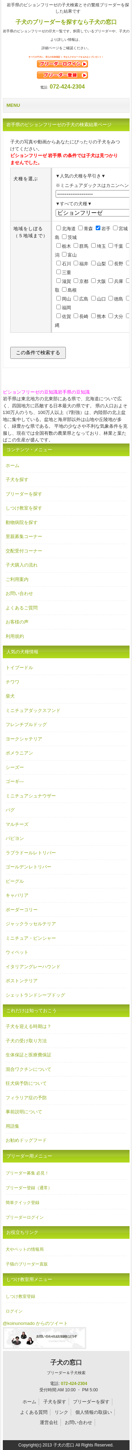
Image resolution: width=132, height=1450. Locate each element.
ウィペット (17, 952)
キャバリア (17, 895)
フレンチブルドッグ (26, 724)
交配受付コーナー (24, 551)
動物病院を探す (22, 522)
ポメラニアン (19, 753)
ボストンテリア (22, 980)
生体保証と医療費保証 (28, 1054)
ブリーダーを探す (24, 494)
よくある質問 (34, 1412)
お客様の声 (17, 621)
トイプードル (19, 667)
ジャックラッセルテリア (31, 923)
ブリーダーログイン (25, 1217)
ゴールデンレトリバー (28, 866)
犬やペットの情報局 (25, 1249)
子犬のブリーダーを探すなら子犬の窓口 (66, 22)
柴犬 (10, 696)
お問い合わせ (19, 593)
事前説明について (24, 1111)
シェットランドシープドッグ (35, 995)
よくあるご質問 (22, 607)
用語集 (12, 1126)
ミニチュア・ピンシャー (31, 938)
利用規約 (15, 636)
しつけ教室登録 (20, 1296)
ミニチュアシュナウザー (31, 795)
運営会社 (49, 1422)
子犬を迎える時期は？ (28, 1026)
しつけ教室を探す (24, 508)
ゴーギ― (15, 781)
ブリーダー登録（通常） (29, 1187)
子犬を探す (17, 479)
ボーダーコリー (22, 909)
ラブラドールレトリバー (31, 852)
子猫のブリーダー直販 (27, 1264)
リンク (61, 1412)
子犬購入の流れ (22, 565)
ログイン (14, 1311)
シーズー (15, 767)
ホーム (12, 465)
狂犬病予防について (26, 1083)
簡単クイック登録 (22, 1202)
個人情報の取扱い (93, 1412)
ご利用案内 (17, 579)
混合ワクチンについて (28, 1069)
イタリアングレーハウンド (33, 966)
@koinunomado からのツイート (35, 1323)
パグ (10, 810)
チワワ (12, 682)
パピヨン (15, 838)
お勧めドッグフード (26, 1140)
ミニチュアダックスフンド (33, 710)
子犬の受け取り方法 (26, 1040)
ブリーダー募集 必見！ (27, 1173)
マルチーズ (17, 824)
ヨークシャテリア (24, 739)
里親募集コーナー (24, 536)
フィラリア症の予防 (26, 1097)
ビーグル (15, 881)
